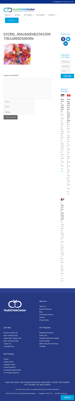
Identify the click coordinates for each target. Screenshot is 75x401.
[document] (37, 200)
